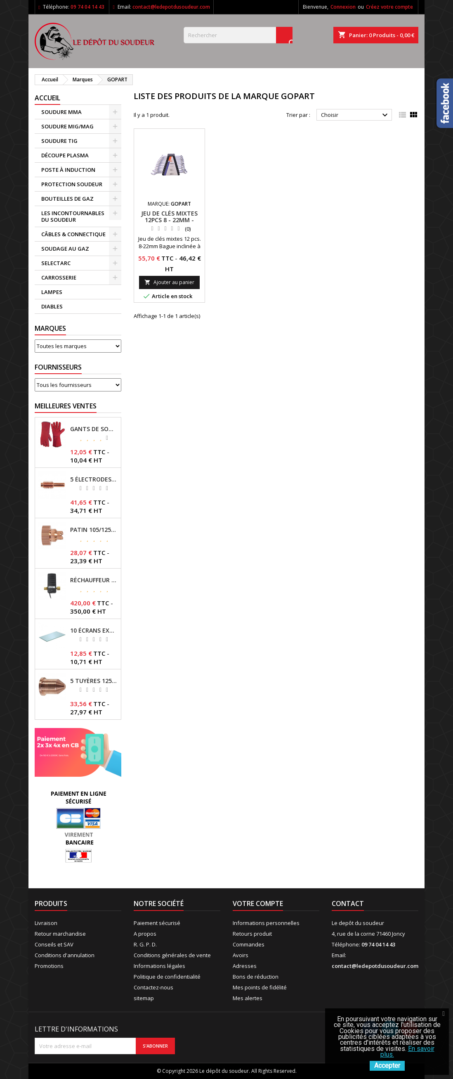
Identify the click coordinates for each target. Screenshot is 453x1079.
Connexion (343, 6)
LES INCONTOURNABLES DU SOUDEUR (72, 216)
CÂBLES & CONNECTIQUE (73, 234)
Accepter (387, 1066)
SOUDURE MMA (61, 112)
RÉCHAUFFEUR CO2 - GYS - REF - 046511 (94, 580)
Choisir (355, 115)
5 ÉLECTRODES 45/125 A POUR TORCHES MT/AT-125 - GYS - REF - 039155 (94, 479)
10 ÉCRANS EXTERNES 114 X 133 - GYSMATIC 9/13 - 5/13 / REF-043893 (94, 630)
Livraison (46, 923)
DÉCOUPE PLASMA (65, 155)
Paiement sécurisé (157, 923)
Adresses (245, 966)
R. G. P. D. (145, 944)
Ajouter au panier (169, 282)
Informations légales (159, 966)
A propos (145, 933)
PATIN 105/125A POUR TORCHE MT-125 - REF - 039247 (94, 529)
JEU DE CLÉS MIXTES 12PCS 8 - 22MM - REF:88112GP (169, 219)
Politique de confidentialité (167, 976)
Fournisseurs (58, 367)
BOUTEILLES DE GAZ (67, 198)
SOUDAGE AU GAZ (65, 248)
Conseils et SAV (54, 944)
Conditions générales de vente (172, 955)
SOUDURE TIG (59, 141)
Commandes (248, 944)
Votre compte (258, 903)
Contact (348, 903)
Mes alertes (247, 998)
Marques (50, 328)
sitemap (144, 998)
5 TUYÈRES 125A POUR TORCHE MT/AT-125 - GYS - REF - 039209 (94, 681)
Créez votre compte (389, 6)
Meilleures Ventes (66, 405)
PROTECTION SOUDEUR (71, 184)
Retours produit (252, 933)
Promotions (49, 966)
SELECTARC (56, 263)
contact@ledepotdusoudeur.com (171, 6)
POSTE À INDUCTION (68, 169)
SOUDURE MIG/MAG (67, 126)
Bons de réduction (255, 976)
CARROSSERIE (58, 277)
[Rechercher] (238, 35)
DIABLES (52, 306)
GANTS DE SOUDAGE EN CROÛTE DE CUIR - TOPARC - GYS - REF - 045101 (94, 429)
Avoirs (240, 955)
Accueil (47, 97)
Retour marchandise (60, 933)
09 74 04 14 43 (87, 6)
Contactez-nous (153, 987)
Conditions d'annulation (64, 955)
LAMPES (51, 292)
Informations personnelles (266, 923)
